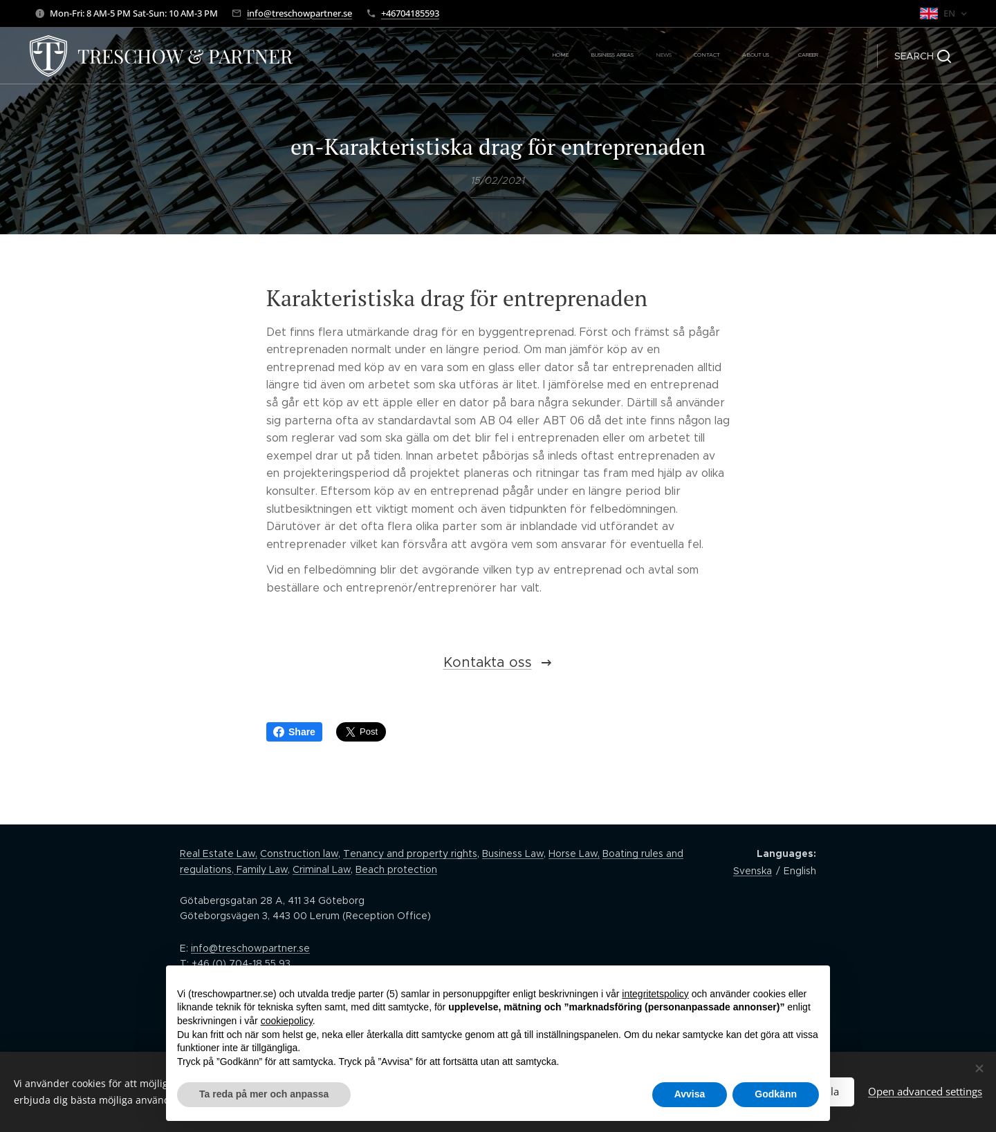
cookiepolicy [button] (287, 1020)
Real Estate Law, (218, 853)
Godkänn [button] (776, 1094)
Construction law (299, 853)
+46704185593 (410, 13)
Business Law (513, 853)
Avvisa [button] (690, 1094)
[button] (922, 56)
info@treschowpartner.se (299, 13)
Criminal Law (322, 869)
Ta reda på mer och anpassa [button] (264, 1094)
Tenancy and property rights (410, 853)
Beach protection (396, 869)
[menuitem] (720, 56)
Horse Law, (574, 853)
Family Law (261, 869)
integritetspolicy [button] (655, 993)
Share (294, 731)
